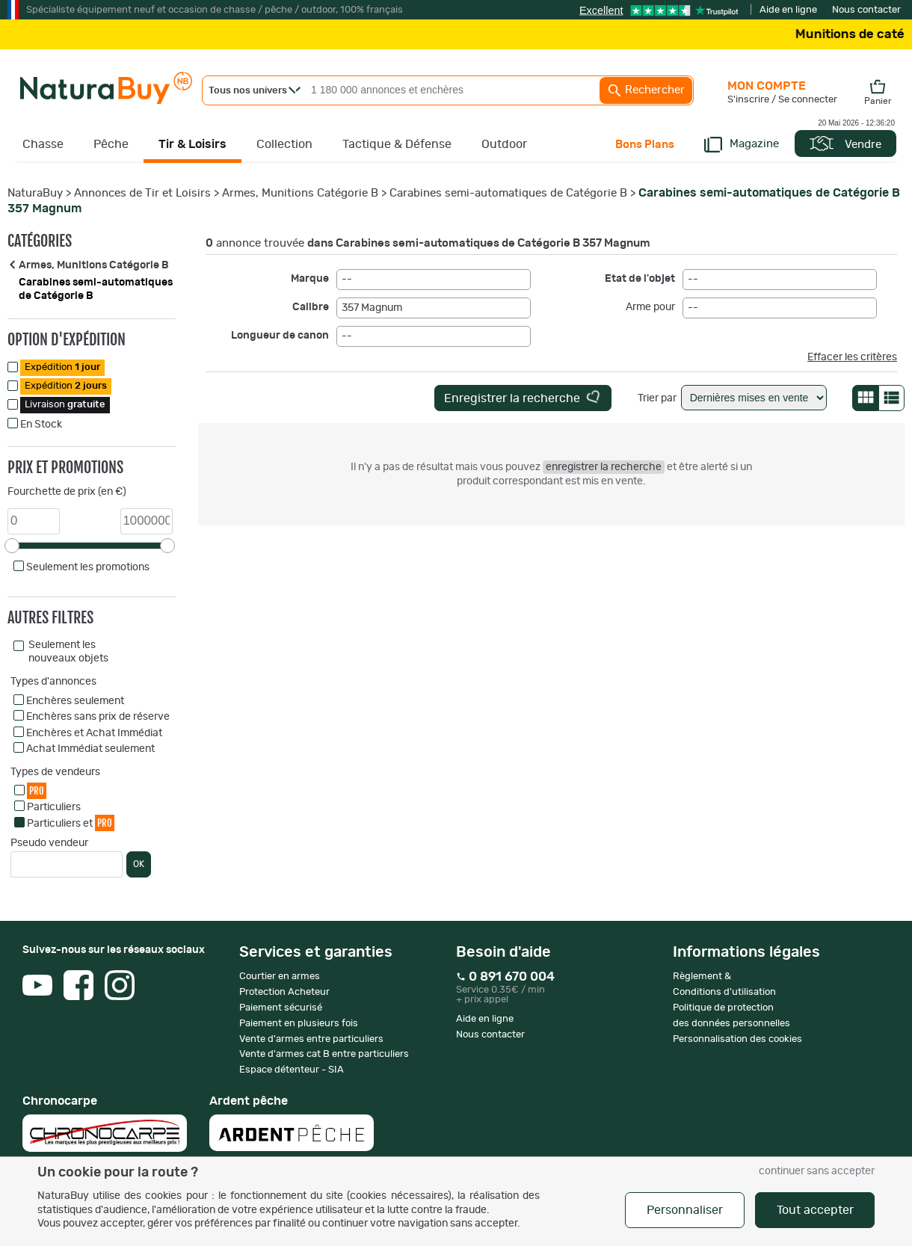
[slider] (11, 545)
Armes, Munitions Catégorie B (300, 193)
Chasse (43, 144)
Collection (284, 144)
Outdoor (504, 144)
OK (138, 864)
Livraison (65, 405)
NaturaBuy (35, 193)
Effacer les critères (852, 357)
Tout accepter (815, 1210)
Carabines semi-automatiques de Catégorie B (508, 193)
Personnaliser (685, 1210)
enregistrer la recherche (604, 467)
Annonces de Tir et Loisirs (142, 193)
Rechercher (646, 90)
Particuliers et (70, 822)
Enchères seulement (75, 701)
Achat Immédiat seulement (90, 749)
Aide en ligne (788, 10)
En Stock (41, 424)
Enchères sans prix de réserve (98, 717)
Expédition (62, 367)
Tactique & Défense (397, 144)
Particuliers (54, 807)
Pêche (111, 144)
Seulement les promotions (88, 567)
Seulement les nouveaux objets (68, 652)
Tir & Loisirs (192, 144)
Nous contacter (866, 10)
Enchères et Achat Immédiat (94, 733)
